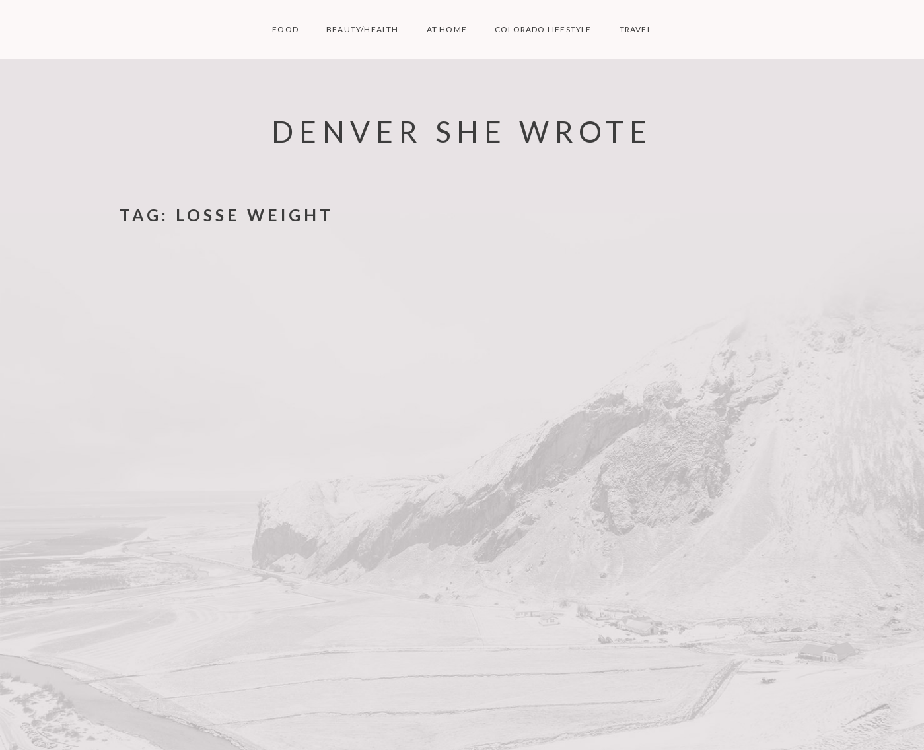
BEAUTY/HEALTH (362, 29)
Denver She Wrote (462, 131)
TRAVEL (636, 29)
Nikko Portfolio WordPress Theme (744, 721)
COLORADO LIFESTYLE (543, 29)
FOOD (285, 29)
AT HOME (447, 29)
